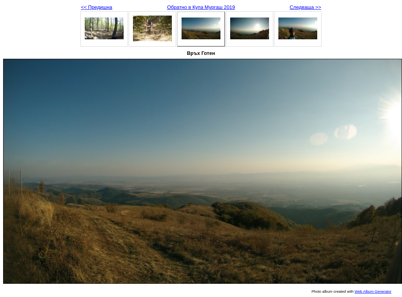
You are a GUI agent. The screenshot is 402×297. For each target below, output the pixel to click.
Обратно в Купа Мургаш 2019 (201, 7)
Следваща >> (305, 7)
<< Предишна (96, 7)
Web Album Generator (373, 291)
